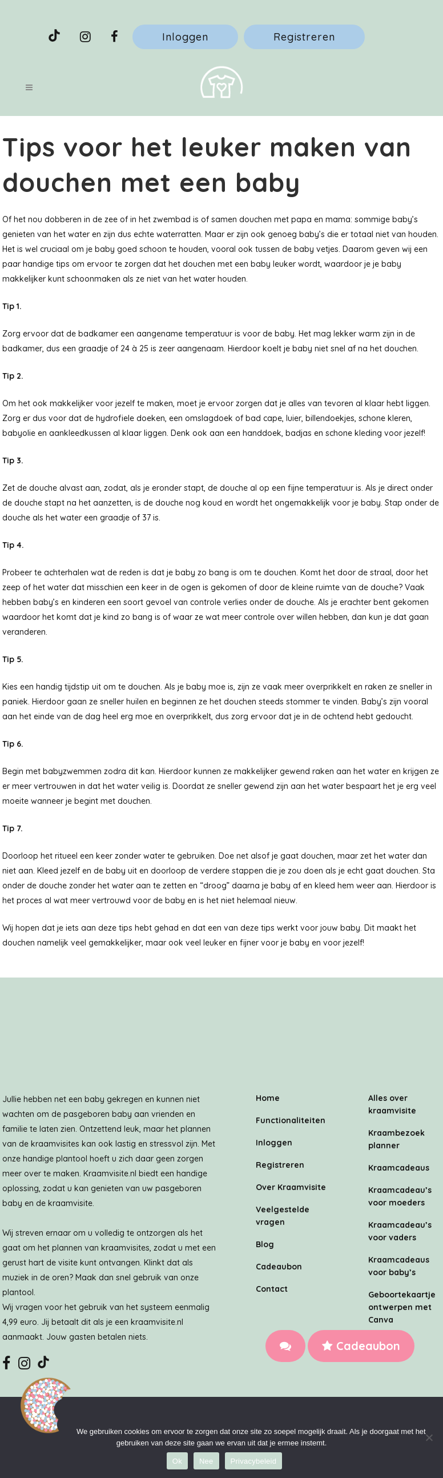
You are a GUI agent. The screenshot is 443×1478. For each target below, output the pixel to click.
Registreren (304, 36)
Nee (206, 1461)
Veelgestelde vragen (282, 1215)
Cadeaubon (361, 1346)
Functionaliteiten (290, 1120)
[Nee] (428, 1437)
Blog (265, 1244)
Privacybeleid (254, 1461)
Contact (272, 1289)
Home (268, 1098)
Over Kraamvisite (291, 1187)
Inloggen (185, 36)
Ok (177, 1461)
